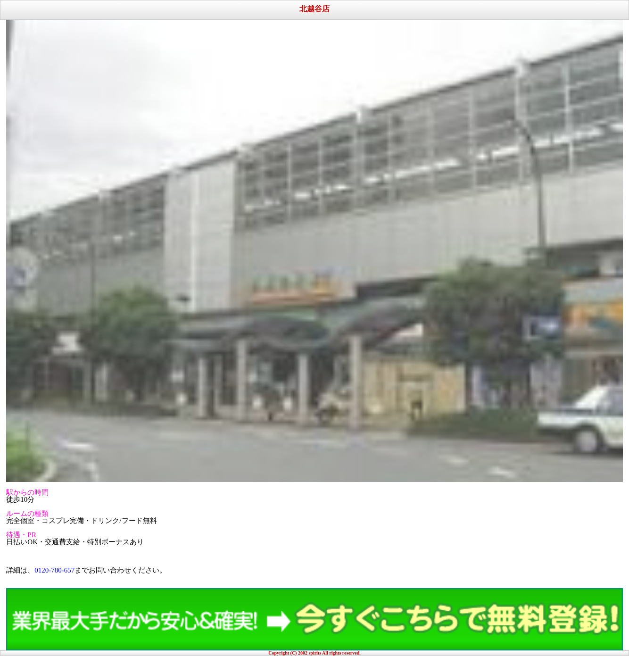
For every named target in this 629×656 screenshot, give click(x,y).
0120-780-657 (54, 570)
